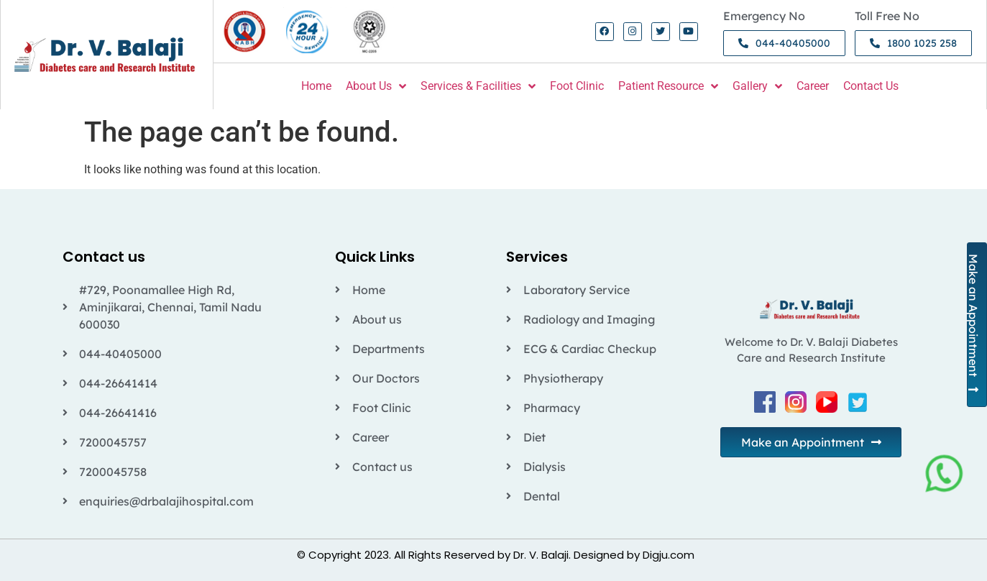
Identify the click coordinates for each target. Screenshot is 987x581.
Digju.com (668, 554)
